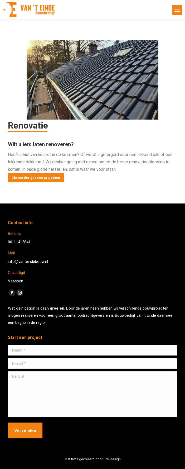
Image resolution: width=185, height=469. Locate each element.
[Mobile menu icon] (177, 10)
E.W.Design (112, 459)
